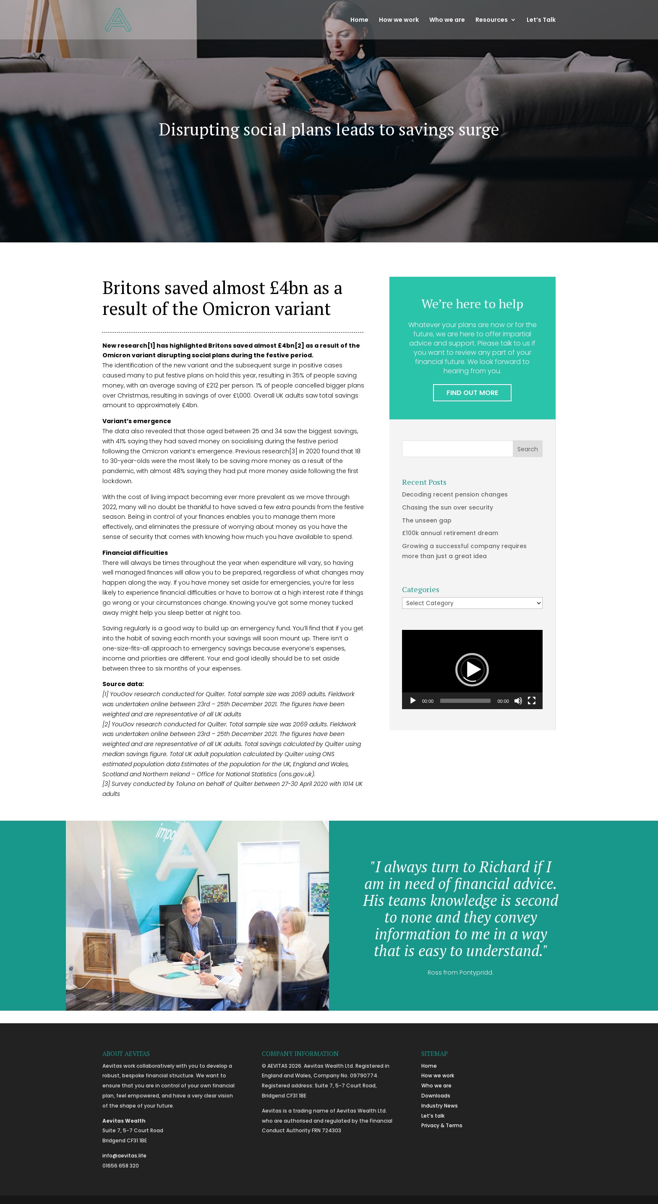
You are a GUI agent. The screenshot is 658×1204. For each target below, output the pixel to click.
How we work (399, 20)
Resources (491, 20)
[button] (472, 670)
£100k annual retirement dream (450, 533)
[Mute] (518, 701)
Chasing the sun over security (447, 507)
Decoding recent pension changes (455, 494)
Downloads (435, 1095)
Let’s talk (432, 1115)
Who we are (447, 20)
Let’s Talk (541, 20)
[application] (472, 669)
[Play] (413, 701)
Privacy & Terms (441, 1125)
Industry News (439, 1105)
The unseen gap (427, 520)
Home (359, 20)
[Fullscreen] (531, 701)
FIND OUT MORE (472, 393)
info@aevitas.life (124, 1155)
